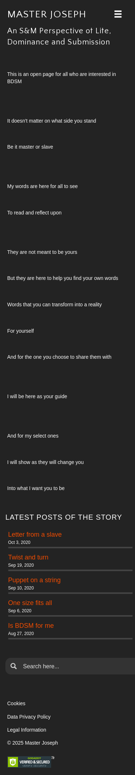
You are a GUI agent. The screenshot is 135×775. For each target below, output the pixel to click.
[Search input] (76, 666)
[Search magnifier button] (13, 666)
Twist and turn (28, 557)
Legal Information (26, 730)
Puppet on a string (34, 580)
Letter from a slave (35, 534)
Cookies (16, 703)
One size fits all (30, 602)
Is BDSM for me (31, 625)
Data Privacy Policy (29, 717)
